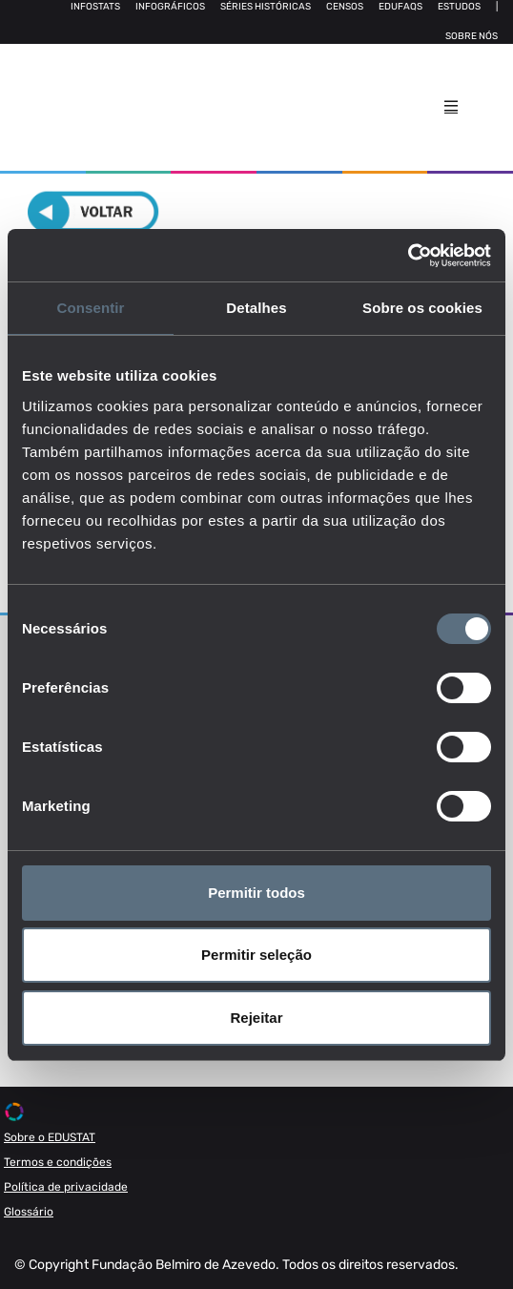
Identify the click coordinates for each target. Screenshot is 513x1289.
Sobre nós (471, 36)
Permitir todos (256, 892)
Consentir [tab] (91, 308)
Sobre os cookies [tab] (422, 308)
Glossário (28, 1211)
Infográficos (170, 6)
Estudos (459, 6)
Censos (344, 6)
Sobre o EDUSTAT (49, 1137)
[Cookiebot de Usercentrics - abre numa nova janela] (407, 255)
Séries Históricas (265, 6)
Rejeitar (256, 1017)
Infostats (95, 6)
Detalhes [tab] (256, 308)
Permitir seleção (256, 954)
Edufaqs (400, 6)
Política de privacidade (66, 1187)
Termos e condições (58, 1162)
